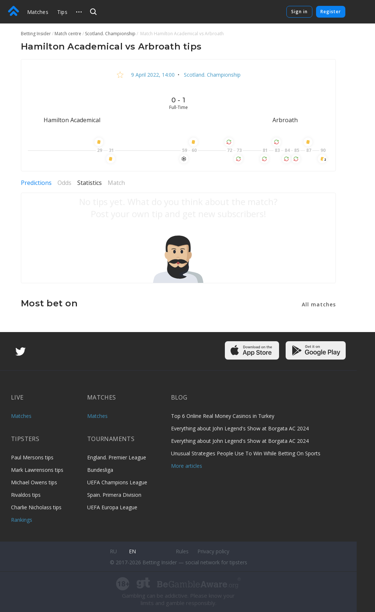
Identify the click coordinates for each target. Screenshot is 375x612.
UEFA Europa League (112, 507)
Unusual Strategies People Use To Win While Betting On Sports (245, 453)
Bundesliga (100, 469)
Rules (182, 551)
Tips (62, 11)
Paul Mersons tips (32, 457)
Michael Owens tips (34, 482)
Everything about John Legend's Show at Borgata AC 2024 (240, 428)
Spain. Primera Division (114, 494)
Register (330, 11)
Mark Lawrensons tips (37, 469)
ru (113, 551)
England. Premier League (116, 457)
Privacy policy (213, 551)
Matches (37, 11)
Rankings (21, 519)
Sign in (299, 11)
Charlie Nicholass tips (36, 507)
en (132, 551)
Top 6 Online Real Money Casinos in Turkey (222, 415)
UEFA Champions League (117, 482)
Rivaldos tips (26, 494)
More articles (186, 465)
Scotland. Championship (211, 74)
